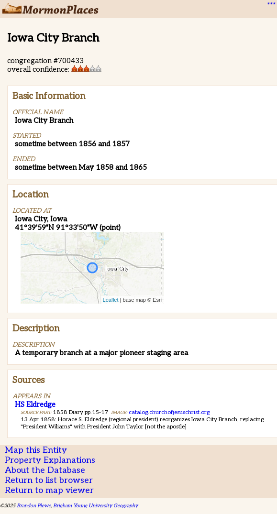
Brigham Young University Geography (95, 506)
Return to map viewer (49, 490)
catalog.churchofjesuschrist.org (169, 412)
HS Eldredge (35, 404)
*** (270, 5)
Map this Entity (36, 450)
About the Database (45, 470)
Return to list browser (49, 480)
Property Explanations (50, 460)
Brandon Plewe (34, 506)
